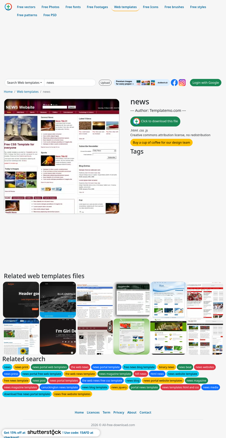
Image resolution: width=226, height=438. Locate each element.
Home (8, 92)
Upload (105, 83)
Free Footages (97, 7)
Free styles (198, 7)
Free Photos (50, 7)
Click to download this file (155, 121)
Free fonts (73, 7)
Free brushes (174, 7)
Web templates (125, 7)
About (131, 412)
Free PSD (49, 15)
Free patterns (27, 15)
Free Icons (150, 7)
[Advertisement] (113, 49)
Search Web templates (23, 82)
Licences (93, 412)
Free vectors (26, 7)
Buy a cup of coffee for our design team (161, 142)
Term (106, 412)
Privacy (118, 412)
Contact (145, 412)
